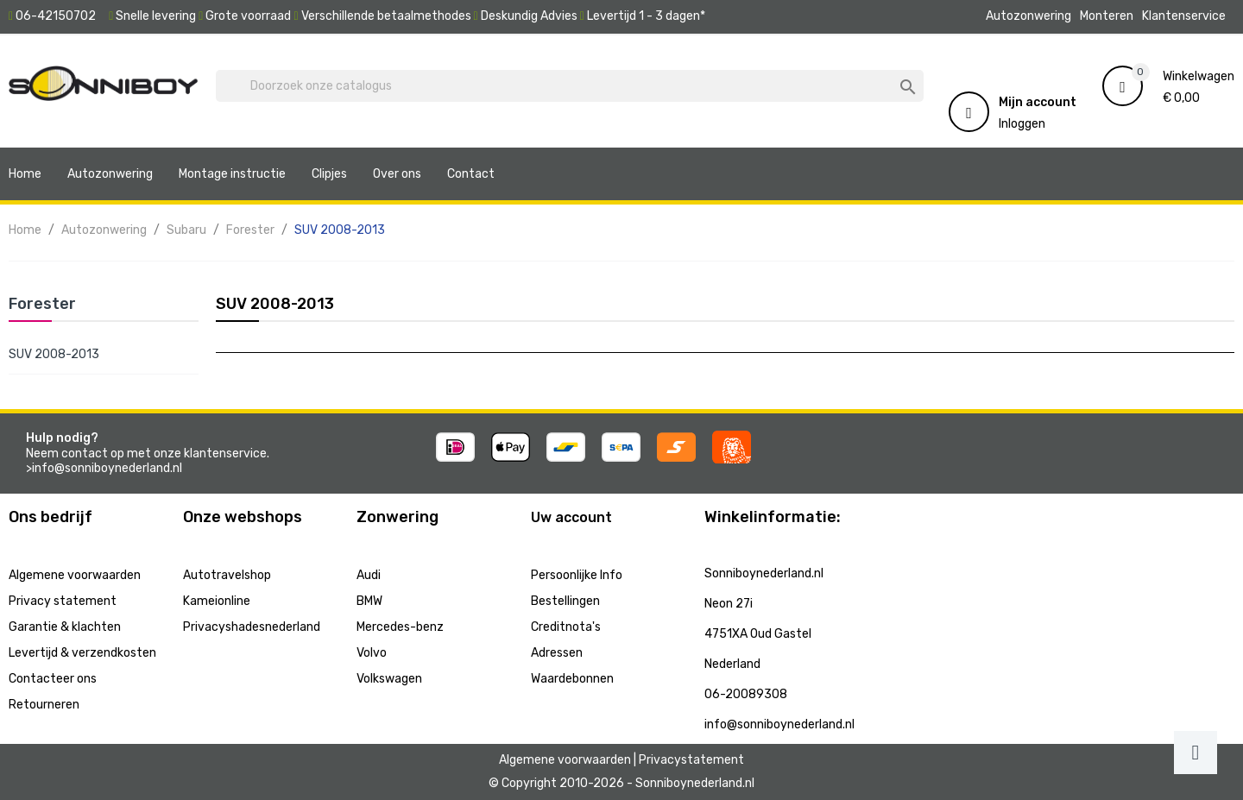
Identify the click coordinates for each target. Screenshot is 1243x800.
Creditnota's (566, 627)
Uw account (571, 517)
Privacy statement (63, 601)
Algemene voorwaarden (75, 575)
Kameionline (216, 601)
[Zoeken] (570, 86)
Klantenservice (1184, 16)
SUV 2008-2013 (54, 354)
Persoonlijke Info (576, 575)
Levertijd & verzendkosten (82, 653)
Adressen (557, 653)
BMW (369, 601)
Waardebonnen (572, 678)
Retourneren (44, 704)
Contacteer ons (53, 678)
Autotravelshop (227, 575)
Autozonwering (1028, 16)
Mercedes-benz (400, 627)
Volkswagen (389, 678)
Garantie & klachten (65, 627)
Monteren (1106, 16)
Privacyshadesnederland (251, 627)
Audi (368, 575)
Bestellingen (565, 601)
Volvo (371, 653)
